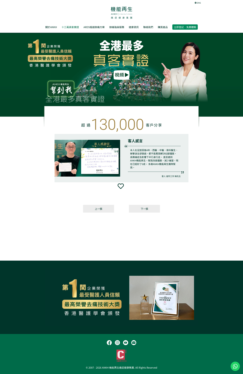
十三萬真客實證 (70, 27)
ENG (198, 2)
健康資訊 (134, 27)
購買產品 (163, 27)
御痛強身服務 (116, 27)
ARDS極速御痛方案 (94, 27)
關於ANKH (51, 27)
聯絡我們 (148, 27)
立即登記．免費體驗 (185, 27)
